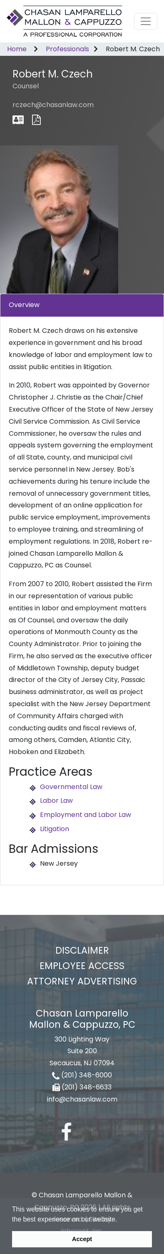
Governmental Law (71, 787)
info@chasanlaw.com (82, 1099)
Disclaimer (82, 950)
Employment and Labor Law (85, 814)
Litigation (54, 829)
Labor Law (56, 800)
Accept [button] (82, 1239)
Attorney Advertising (82, 981)
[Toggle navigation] (145, 21)
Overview (24, 305)
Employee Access (82, 965)
